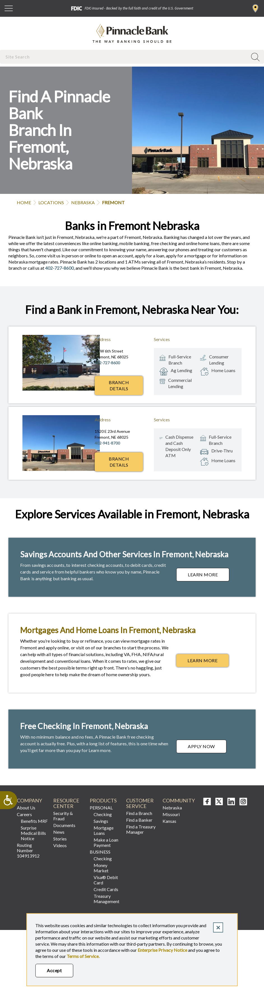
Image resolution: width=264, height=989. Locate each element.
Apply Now (207, 748)
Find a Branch (255, 8)
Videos (60, 845)
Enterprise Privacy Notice (162, 950)
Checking (103, 814)
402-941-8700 (107, 443)
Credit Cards (106, 889)
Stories (60, 838)
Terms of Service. (83, 956)
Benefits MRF (34, 821)
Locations (51, 202)
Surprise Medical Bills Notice (33, 833)
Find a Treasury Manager (141, 829)
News (58, 832)
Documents (64, 825)
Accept (54, 970)
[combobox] (124, 56)
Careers (24, 814)
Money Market (101, 868)
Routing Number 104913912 (28, 850)
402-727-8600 (59, 268)
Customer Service (140, 803)
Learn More (208, 576)
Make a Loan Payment (106, 842)
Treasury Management (106, 898)
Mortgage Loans (104, 830)
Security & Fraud (63, 816)
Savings (101, 821)
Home (24, 202)
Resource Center (66, 803)
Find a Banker (139, 820)
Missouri (171, 814)
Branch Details (119, 385)
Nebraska (83, 202)
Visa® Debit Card (106, 880)
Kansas (169, 821)
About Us (26, 807)
